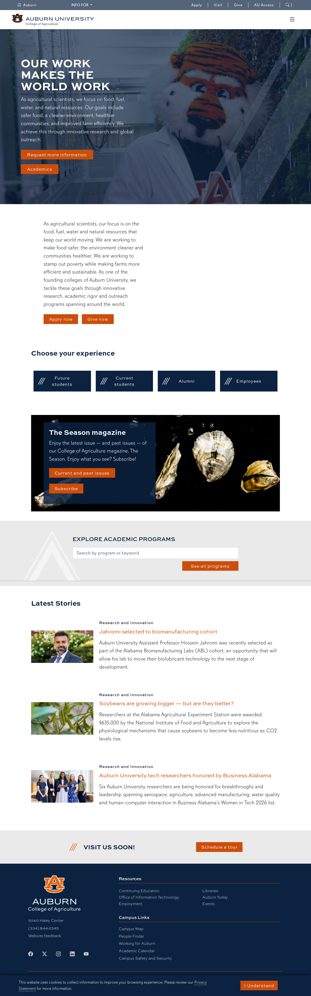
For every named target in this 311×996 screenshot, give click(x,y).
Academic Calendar (137, 950)
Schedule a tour (219, 847)
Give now (97, 319)
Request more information (57, 154)
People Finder (131, 936)
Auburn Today (215, 897)
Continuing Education (139, 890)
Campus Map (131, 928)
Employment (130, 903)
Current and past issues (82, 473)
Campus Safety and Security (145, 958)
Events (208, 903)
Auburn (29, 5)
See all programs (210, 566)
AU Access (264, 5)
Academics (39, 169)
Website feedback (44, 935)
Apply (196, 5)
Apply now (61, 319)
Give (241, 5)
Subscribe (66, 488)
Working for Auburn (137, 943)
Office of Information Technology (149, 897)
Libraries (210, 890)
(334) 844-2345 (43, 928)
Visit (218, 5)
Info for (82, 4)
